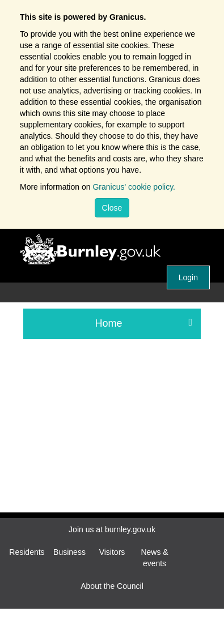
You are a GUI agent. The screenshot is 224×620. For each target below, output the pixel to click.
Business (69, 552)
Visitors (112, 552)
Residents (26, 552)
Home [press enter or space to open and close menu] (144, 323)
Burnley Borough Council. (117, 250)
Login (188, 277)
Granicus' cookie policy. (133, 186)
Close (112, 207)
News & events (154, 558)
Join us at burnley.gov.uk (112, 529)
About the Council (112, 586)
